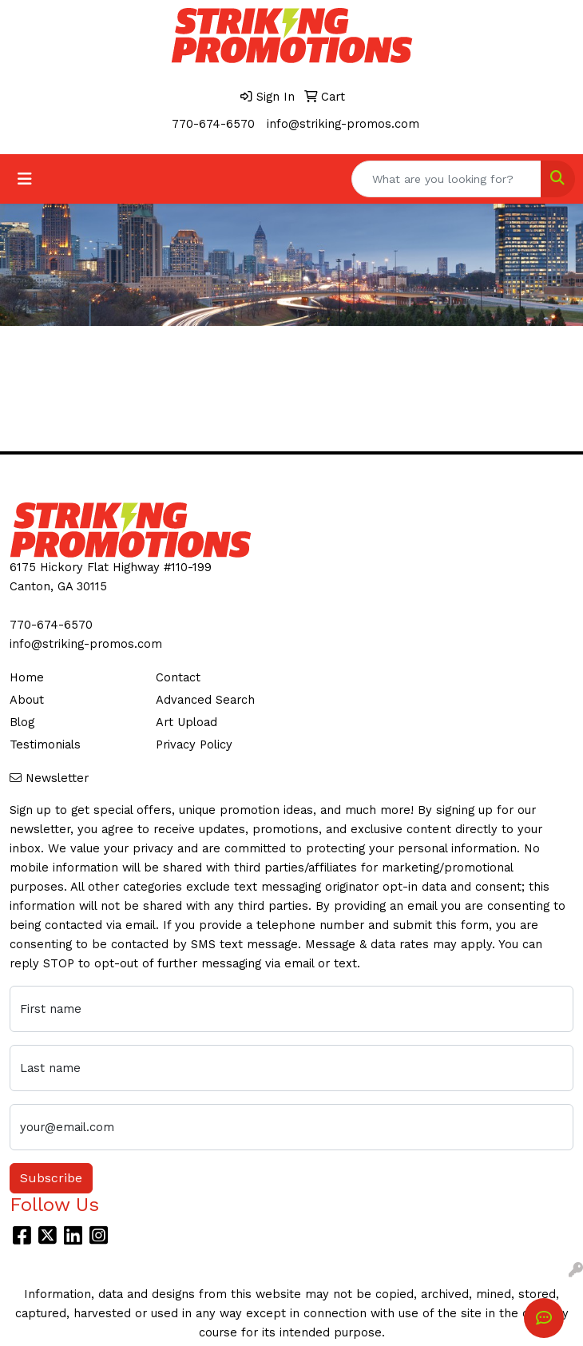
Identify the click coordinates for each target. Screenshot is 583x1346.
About (27, 700)
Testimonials (45, 744)
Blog (22, 722)
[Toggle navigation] (25, 179)
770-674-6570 (213, 124)
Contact (178, 677)
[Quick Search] (446, 179)
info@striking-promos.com (343, 124)
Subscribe (51, 1177)
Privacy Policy (194, 744)
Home (27, 677)
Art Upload (186, 722)
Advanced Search (205, 700)
